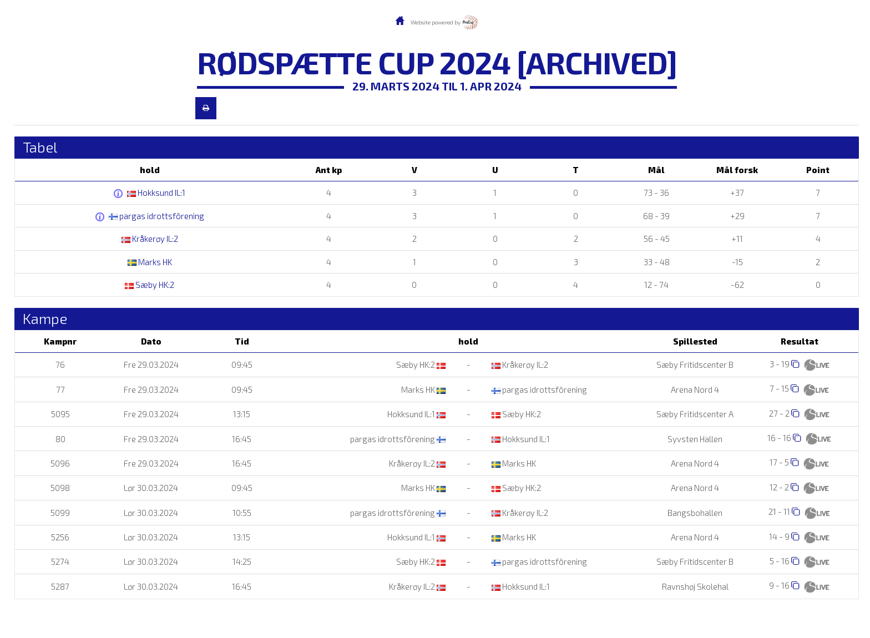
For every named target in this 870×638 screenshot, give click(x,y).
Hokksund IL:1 (156, 193)
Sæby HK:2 (149, 285)
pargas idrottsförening (156, 216)
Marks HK (150, 262)
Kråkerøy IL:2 (150, 239)
